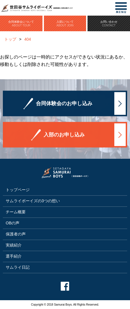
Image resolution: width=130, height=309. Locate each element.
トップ (10, 39)
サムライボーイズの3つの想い (33, 201)
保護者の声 (16, 234)
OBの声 (12, 223)
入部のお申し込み (64, 135)
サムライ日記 (18, 267)
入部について (65, 23)
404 (27, 39)
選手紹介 (14, 256)
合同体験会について (21, 23)
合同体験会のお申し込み (64, 104)
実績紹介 (14, 245)
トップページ (18, 189)
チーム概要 (16, 212)
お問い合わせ (109, 23)
